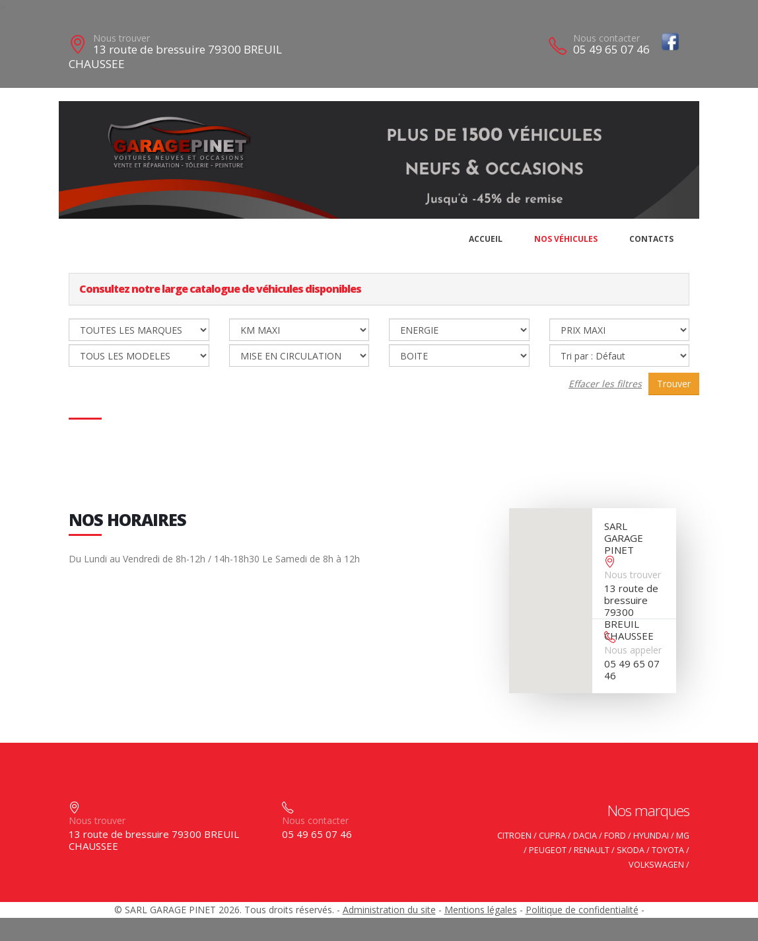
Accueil (485, 239)
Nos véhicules (566, 239)
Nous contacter (606, 38)
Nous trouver (121, 38)
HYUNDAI (651, 835)
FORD (615, 835)
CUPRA (552, 835)
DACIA (585, 835)
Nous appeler (633, 650)
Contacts (651, 239)
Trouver (674, 383)
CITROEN (514, 835)
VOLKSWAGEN (656, 864)
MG (682, 835)
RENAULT (591, 850)
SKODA (630, 850)
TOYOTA (668, 850)
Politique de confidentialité (582, 909)
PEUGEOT (548, 850)
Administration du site (389, 909)
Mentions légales (480, 909)
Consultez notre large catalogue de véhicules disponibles (220, 289)
